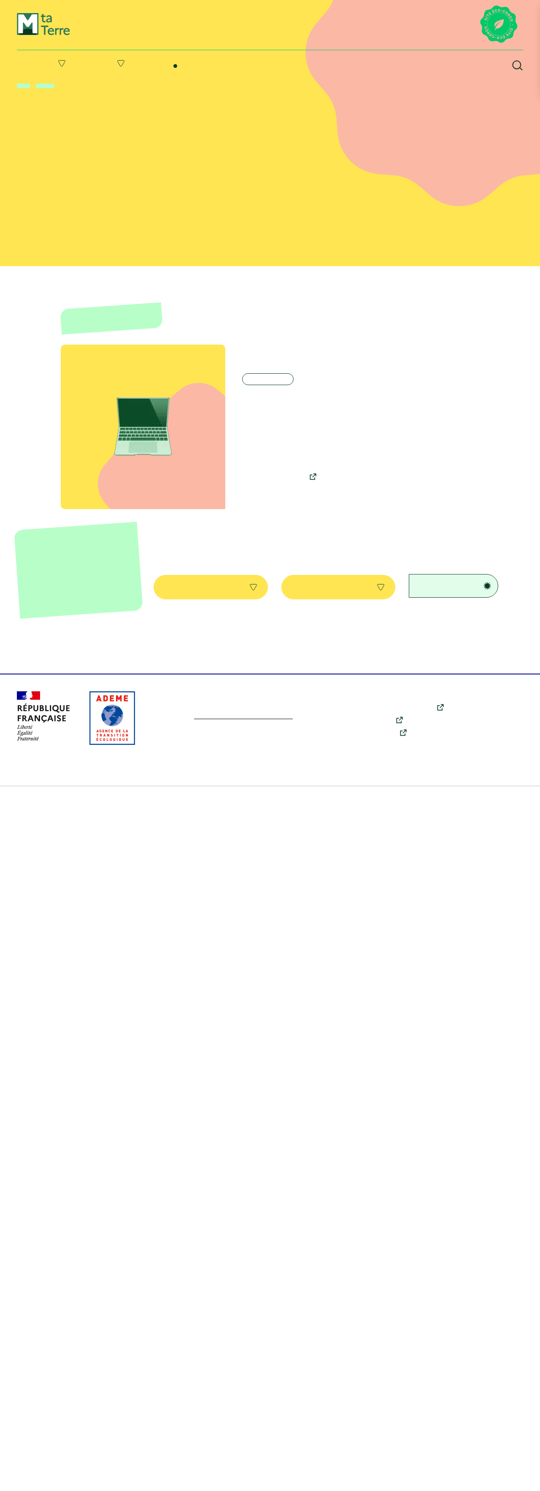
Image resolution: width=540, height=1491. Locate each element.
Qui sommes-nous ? (495, 1410)
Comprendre (45, 63)
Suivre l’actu (263, 63)
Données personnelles (313, 1478)
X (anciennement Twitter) (407, 1387)
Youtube (383, 1399)
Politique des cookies (245, 1478)
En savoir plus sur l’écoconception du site (253, 1396)
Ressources (341, 63)
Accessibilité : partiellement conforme (407, 1478)
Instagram (385, 1412)
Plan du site (33, 1478)
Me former (187, 55)
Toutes (211, 573)
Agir (121, 63)
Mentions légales (81, 1478)
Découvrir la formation (279, 484)
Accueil (24, 86)
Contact (480, 1422)
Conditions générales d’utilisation (159, 1478)
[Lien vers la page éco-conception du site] (499, 25)
